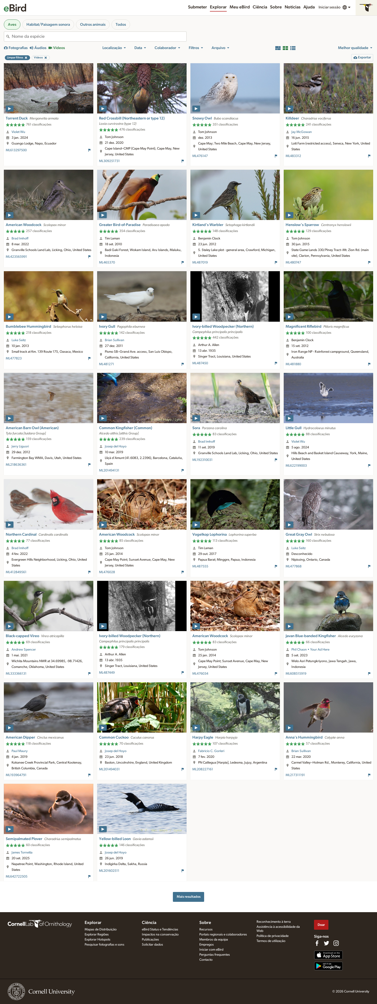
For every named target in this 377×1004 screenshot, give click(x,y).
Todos (121, 24)
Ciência (260, 7)
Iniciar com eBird (211, 949)
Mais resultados (189, 896)
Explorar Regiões (97, 934)
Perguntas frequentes (214, 954)
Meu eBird (240, 7)
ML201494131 (109, 470)
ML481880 (293, 364)
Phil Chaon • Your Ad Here (310, 649)
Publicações (150, 939)
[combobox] (99, 36)
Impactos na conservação (160, 934)
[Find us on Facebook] (317, 943)
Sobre (276, 7)
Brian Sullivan (114, 340)
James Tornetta (22, 852)
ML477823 (14, 358)
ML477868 (294, 566)
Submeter (197, 7)
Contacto (206, 959)
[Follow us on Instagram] (336, 943)
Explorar (218, 7)
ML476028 (107, 572)
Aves (12, 24)
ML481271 (106, 364)
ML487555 (200, 566)
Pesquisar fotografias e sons (104, 944)
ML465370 (107, 262)
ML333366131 (16, 673)
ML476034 (200, 673)
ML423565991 (16, 256)
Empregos (206, 944)
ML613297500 (16, 150)
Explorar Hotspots (97, 939)
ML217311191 (295, 775)
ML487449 (107, 672)
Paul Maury (20, 751)
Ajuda (309, 7)
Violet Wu (18, 132)
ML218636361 (16, 464)
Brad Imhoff (20, 238)
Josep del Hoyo (115, 446)
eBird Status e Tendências (160, 929)
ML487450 (200, 363)
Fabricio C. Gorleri (211, 751)
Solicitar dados (152, 944)
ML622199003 (296, 465)
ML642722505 (16, 876)
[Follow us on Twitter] (326, 943)
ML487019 (200, 262)
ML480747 (293, 262)
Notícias (293, 7)
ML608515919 (296, 673)
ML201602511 (109, 870)
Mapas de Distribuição (101, 929)
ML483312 (293, 156)
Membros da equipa (213, 939)
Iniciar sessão (329, 7)
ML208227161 (202, 769)
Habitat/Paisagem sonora (48, 24)
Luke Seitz (19, 340)
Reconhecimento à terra (274, 921)
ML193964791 (16, 775)
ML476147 (200, 156)
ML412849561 (16, 572)
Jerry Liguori (20, 446)
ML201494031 (109, 769)
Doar (321, 925)
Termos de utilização (271, 941)
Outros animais (93, 24)
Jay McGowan (301, 132)
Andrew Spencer (24, 649)
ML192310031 (202, 460)
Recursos (206, 929)
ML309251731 (109, 161)
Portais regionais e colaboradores (223, 934)
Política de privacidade (273, 936)
